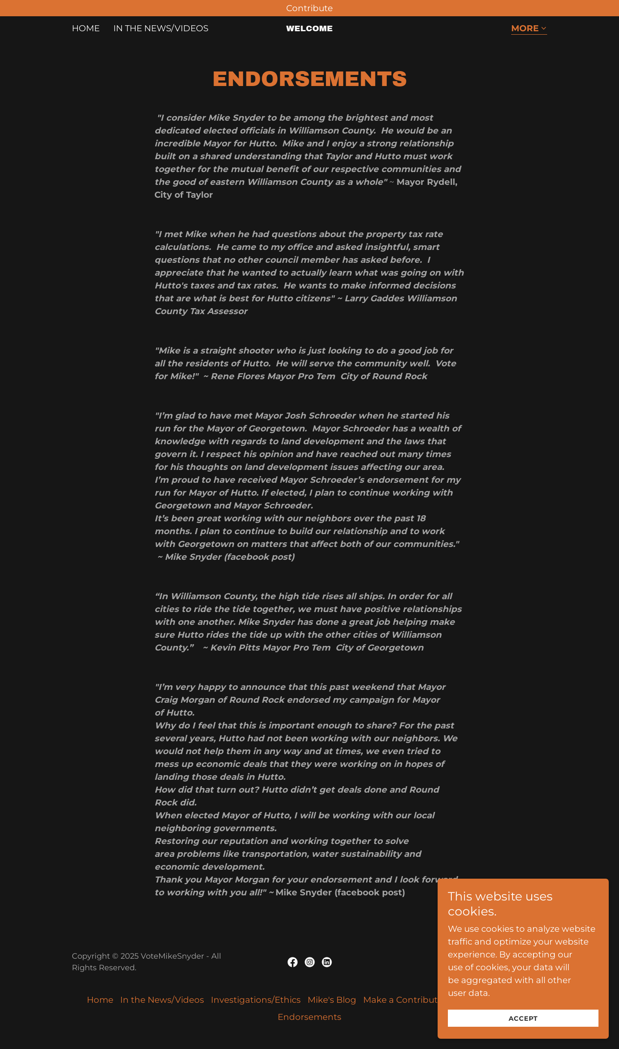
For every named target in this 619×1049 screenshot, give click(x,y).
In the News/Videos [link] (160, 28)
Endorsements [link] (309, 1017)
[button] (529, 29)
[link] (309, 28)
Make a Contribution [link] (407, 1000)
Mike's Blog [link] (332, 1000)
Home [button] (100, 1000)
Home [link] (86, 28)
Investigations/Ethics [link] (256, 1000)
